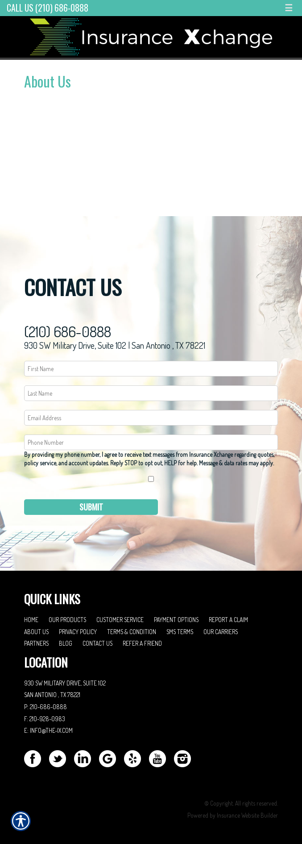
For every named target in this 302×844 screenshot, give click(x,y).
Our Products (67, 619)
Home (31, 619)
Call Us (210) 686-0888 (47, 7)
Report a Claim (228, 619)
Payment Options (176, 619)
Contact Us (97, 643)
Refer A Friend (142, 643)
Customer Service (120, 619)
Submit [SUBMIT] (91, 507)
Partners (36, 643)
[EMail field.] (151, 418)
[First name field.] (151, 368)
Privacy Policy (78, 631)
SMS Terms (179, 631)
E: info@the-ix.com (48, 730)
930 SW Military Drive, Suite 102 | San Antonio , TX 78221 (114, 345)
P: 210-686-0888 (45, 706)
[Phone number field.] (151, 442)
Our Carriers (220, 631)
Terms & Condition (131, 631)
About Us (36, 631)
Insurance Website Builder (247, 815)
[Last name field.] (151, 393)
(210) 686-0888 (67, 331)
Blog (65, 643)
